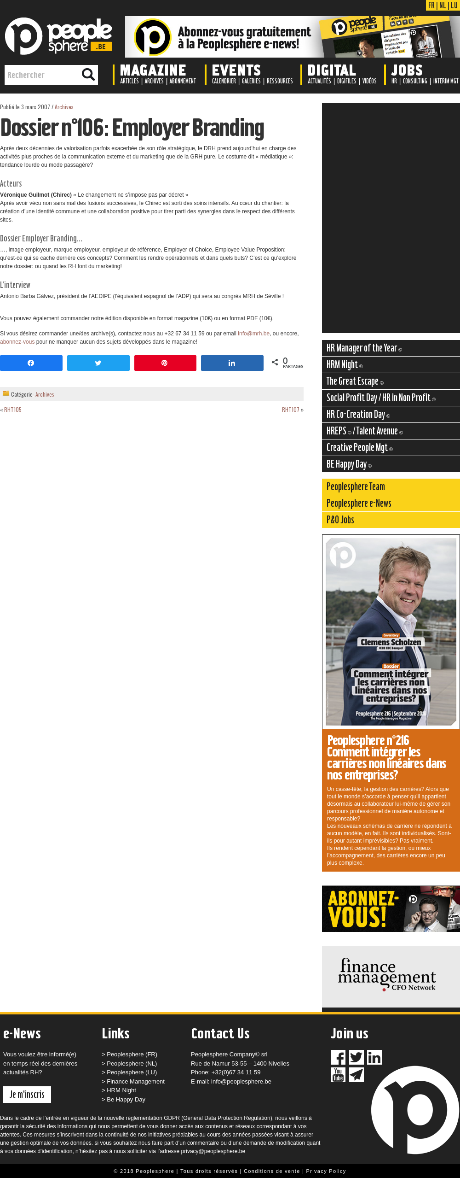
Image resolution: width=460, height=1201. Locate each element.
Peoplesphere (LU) (132, 1072)
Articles (130, 81)
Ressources (280, 81)
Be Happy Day (126, 1099)
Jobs (407, 69)
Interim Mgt (446, 81)
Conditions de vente (272, 1171)
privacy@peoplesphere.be (213, 1151)
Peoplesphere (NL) (132, 1063)
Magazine (153, 69)
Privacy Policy (326, 1171)
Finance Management (136, 1081)
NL (442, 5)
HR (394, 81)
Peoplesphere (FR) (132, 1054)
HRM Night (121, 1090)
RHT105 (13, 409)
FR (431, 5)
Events (236, 69)
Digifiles (346, 81)
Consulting (415, 81)
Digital (331, 69)
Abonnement (183, 81)
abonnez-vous (17, 342)
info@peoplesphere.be (241, 1081)
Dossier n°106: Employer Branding (132, 127)
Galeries (251, 81)
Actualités (319, 81)
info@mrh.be (254, 333)
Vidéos (369, 81)
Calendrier (224, 81)
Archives (154, 81)
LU (454, 5)
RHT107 (290, 409)
